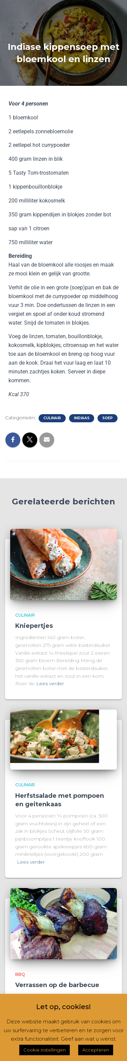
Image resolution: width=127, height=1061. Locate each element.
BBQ (20, 974)
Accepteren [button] (95, 1050)
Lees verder (50, 683)
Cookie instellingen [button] (44, 1050)
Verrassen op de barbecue (57, 985)
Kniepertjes (34, 626)
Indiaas (81, 418)
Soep (107, 418)
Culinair (52, 418)
